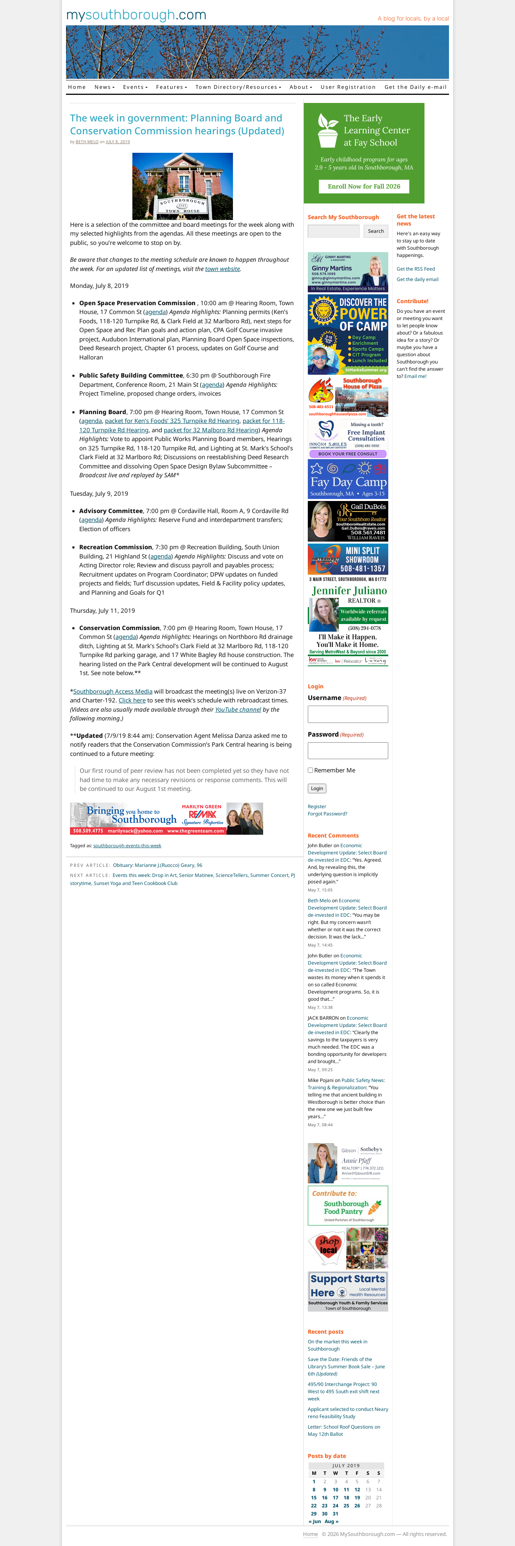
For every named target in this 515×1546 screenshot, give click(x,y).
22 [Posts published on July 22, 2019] (314, 1505)
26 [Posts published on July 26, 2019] (357, 1505)
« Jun (315, 1521)
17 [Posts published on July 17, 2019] (335, 1497)
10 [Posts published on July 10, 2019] (335, 1489)
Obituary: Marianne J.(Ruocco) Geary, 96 (157, 865)
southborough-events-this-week (127, 845)
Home (77, 86)
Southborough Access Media (112, 691)
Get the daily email (418, 279)
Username (337, 697)
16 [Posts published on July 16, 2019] (325, 1497)
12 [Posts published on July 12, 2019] (357, 1489)
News (103, 86)
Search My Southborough (343, 217)
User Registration (348, 86)
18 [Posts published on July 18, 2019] (346, 1497)
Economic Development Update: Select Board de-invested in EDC (347, 852)
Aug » (332, 1521)
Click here (132, 700)
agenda (155, 312)
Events (133, 86)
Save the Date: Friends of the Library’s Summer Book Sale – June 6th (346, 1366)
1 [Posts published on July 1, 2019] (314, 1481)
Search (376, 231)
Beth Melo (87, 141)
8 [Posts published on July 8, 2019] (314, 1489)
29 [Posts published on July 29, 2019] (314, 1513)
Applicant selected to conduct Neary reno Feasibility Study (348, 1413)
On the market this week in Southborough (337, 1345)
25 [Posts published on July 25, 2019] (346, 1505)
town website (222, 269)
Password (336, 734)
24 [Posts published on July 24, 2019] (335, 1505)
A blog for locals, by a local (413, 18)
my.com (136, 14)
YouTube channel (238, 709)
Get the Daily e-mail (416, 86)
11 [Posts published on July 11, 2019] (346, 1489)
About (299, 86)
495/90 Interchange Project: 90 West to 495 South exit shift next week (343, 1391)
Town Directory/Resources (237, 86)
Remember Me (334, 770)
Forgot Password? (327, 813)
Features (169, 86)
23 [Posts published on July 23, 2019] (325, 1505)
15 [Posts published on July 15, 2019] (314, 1497)
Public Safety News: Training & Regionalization (346, 1084)
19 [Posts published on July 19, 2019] (357, 1497)
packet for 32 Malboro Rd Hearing (211, 430)
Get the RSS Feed (416, 268)
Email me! (415, 376)
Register (317, 806)
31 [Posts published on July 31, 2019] (335, 1513)
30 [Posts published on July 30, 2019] (325, 1513)
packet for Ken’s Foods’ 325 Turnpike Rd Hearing (172, 421)
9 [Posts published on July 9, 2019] (324, 1489)
